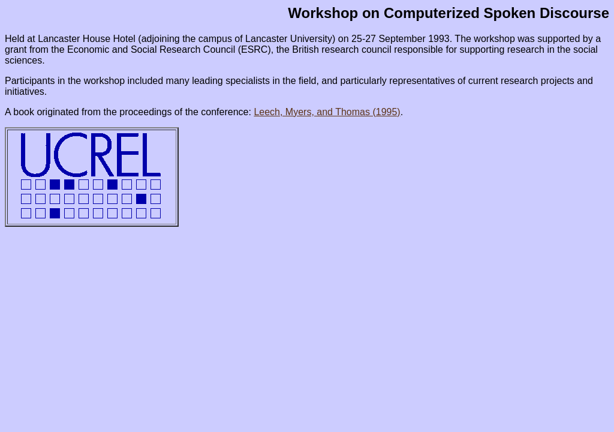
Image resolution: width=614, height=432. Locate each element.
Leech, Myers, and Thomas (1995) (327, 112)
